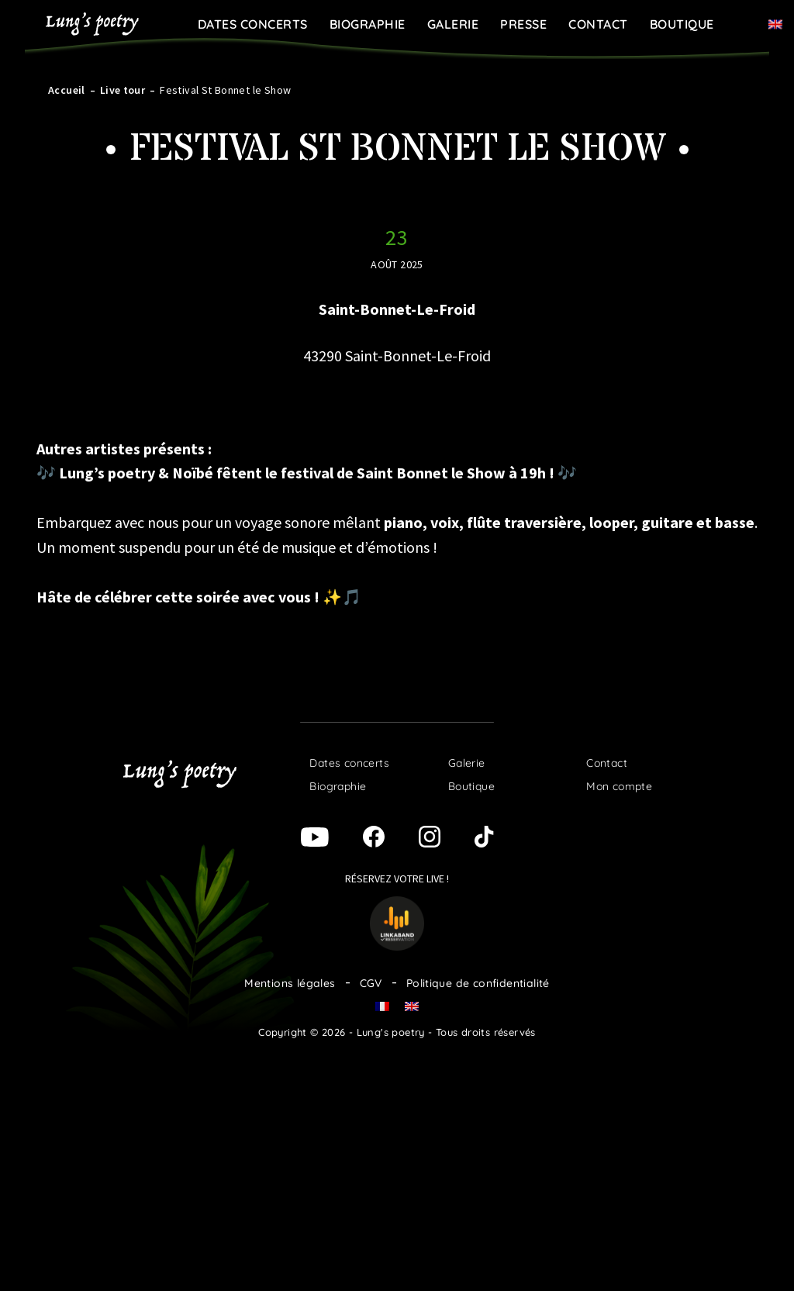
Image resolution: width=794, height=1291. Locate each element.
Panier (746, 23)
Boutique (682, 24)
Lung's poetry (92, 24)
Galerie (453, 24)
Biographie (368, 24)
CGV (371, 983)
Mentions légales (289, 983)
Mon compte (619, 786)
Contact (598, 24)
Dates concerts (253, 24)
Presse (523, 24)
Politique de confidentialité (478, 983)
